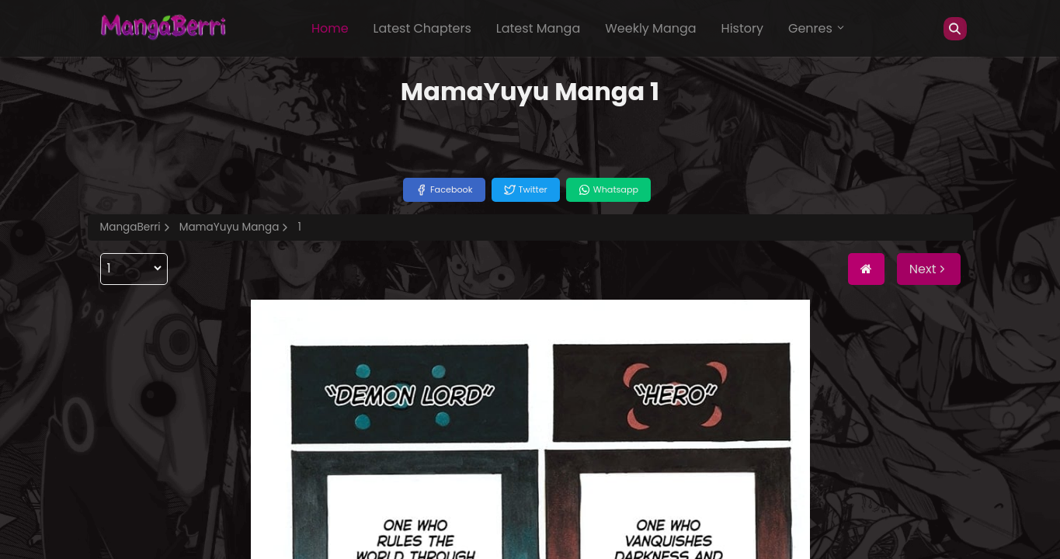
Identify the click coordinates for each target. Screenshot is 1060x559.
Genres (817, 28)
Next (929, 269)
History (742, 28)
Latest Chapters (422, 28)
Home (330, 28)
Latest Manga (538, 28)
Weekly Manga (650, 28)
